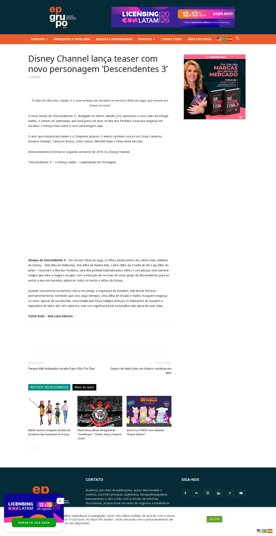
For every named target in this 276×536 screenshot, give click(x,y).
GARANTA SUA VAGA (34, 522)
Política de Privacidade (69, 519)
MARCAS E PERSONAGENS (114, 39)
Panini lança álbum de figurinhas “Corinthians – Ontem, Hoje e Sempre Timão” (99, 434)
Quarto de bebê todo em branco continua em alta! (140, 371)
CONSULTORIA (171, 39)
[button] (237, 39)
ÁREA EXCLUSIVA (200, 39)
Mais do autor (84, 387)
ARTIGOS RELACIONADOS (49, 387)
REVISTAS (146, 39)
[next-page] (37, 446)
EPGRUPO (39, 39)
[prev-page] (30, 446)
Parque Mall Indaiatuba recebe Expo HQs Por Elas (61, 368)
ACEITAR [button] (214, 519)
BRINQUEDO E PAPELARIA (72, 39)
